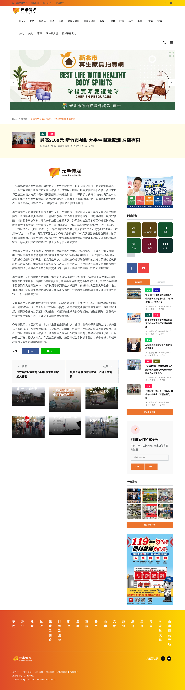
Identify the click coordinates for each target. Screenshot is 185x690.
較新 (21, 366)
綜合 (21, 33)
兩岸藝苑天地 (69, 33)
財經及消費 (89, 21)
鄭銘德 (24, 119)
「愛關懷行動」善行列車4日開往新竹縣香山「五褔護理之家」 (159, 394)
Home (22, 21)
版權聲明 (74, 672)
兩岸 (139, 21)
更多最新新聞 (149, 412)
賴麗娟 (151, 353)
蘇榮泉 (151, 378)
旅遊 (159, 21)
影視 (102, 21)
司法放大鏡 (52, 33)
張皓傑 (151, 306)
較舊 (108, 366)
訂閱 (137, 467)
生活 (61, 21)
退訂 (151, 467)
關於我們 (47, 3)
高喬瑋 (151, 402)
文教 (150, 21)
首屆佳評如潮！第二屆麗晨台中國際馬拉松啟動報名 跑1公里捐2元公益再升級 (159, 298)
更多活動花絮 (149, 525)
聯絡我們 (60, 3)
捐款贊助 (27, 672)
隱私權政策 (62, 672)
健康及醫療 (73, 21)
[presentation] (13, 82)
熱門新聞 (161, 282)
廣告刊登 (35, 3)
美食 (30, 33)
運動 (113, 21)
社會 (52, 21)
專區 (39, 33)
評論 (121, 21)
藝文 (130, 21)
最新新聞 (138, 282)
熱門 (32, 21)
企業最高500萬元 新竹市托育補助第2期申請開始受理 (65, 390)
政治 (41, 21)
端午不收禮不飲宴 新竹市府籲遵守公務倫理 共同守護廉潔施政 (158, 323)
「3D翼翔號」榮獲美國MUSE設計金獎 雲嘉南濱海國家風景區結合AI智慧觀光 (158, 369)
